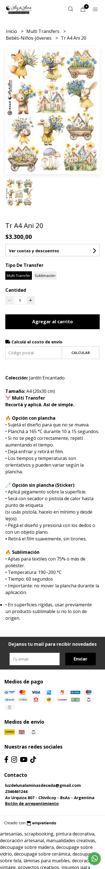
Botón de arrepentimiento (32, 803)
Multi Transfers (43, 31)
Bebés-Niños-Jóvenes (29, 38)
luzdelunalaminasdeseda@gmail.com (43, 785)
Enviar (80, 659)
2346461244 (16, 791)
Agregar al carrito (52, 322)
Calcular (80, 352)
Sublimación (45, 275)
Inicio (12, 31)
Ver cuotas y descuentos (34, 250)
